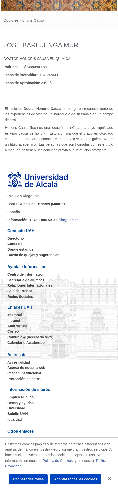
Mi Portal (14, 315)
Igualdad (14, 419)
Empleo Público (20, 397)
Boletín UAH (17, 414)
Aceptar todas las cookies (75, 479)
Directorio (15, 238)
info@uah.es (68, 220)
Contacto (15, 244)
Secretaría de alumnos (25, 280)
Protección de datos (24, 379)
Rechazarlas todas (28, 479)
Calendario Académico (26, 343)
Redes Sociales (20, 297)
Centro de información (25, 274)
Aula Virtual (17, 326)
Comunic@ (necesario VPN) (30, 337)
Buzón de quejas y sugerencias (33, 255)
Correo (13, 331)
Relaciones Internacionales (29, 285)
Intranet (13, 321)
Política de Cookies (58, 461)
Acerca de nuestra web (26, 368)
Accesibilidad (18, 362)
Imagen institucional (24, 373)
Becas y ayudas (20, 403)
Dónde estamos (20, 249)
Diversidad (16, 408)
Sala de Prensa (19, 291)
